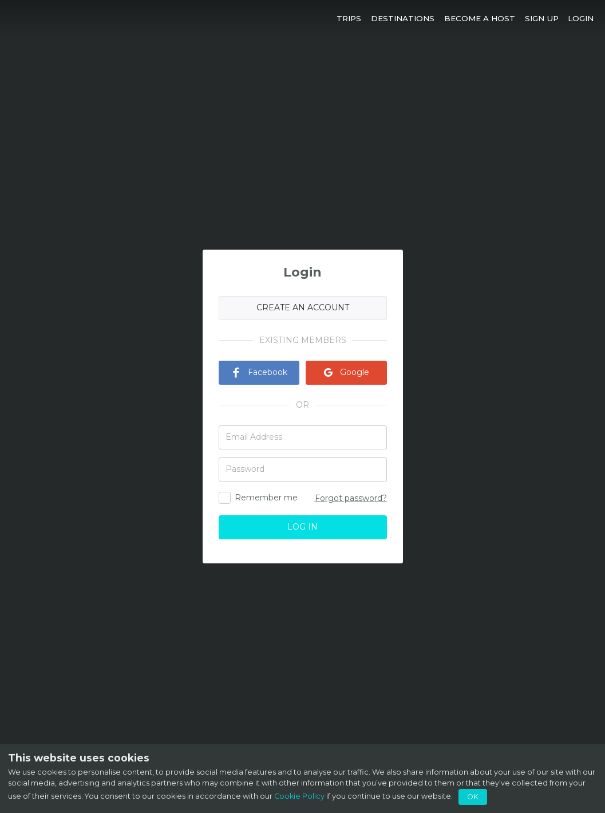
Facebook (259, 372)
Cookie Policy (299, 796)
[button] (349, 18)
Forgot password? (351, 498)
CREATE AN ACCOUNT (302, 307)
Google (346, 372)
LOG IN (302, 527)
